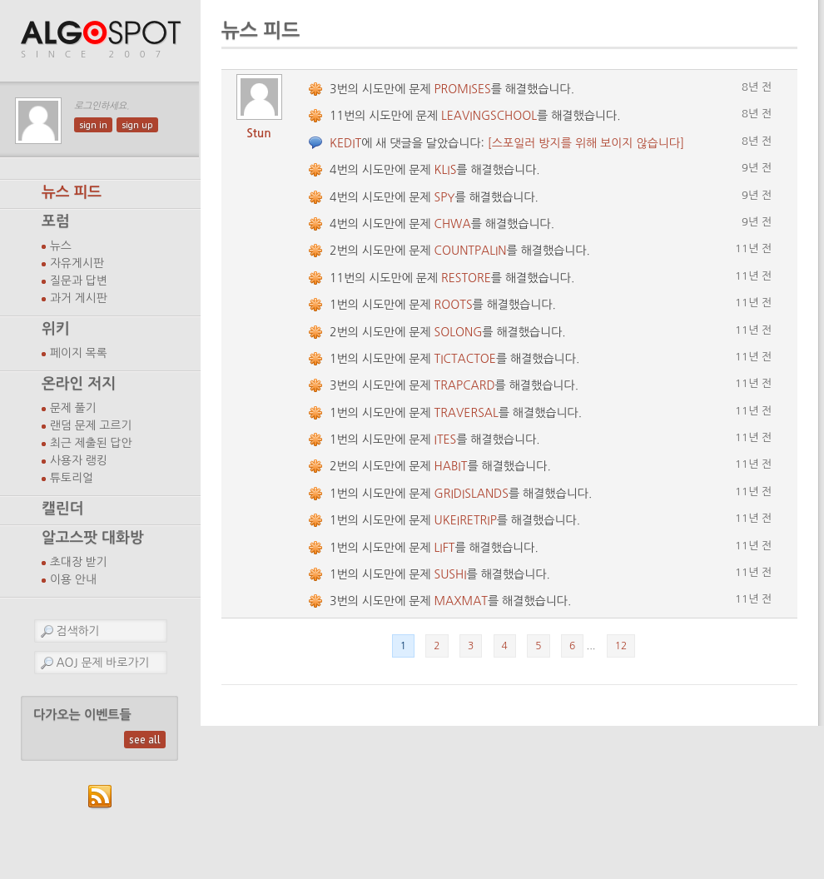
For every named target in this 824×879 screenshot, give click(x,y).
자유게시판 (77, 263)
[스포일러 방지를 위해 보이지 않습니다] (586, 143)
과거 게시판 (78, 298)
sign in (93, 125)
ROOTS (453, 304)
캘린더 (62, 508)
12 (621, 646)
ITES (445, 439)
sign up (137, 125)
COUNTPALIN (470, 250)
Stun (258, 133)
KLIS (445, 170)
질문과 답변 (78, 280)
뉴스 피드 (72, 192)
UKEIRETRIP (465, 520)
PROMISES (462, 89)
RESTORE (466, 278)
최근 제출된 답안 (91, 443)
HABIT (451, 466)
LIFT (444, 548)
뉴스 (61, 245)
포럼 (56, 221)
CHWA (452, 224)
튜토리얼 (71, 478)
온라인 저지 (79, 383)
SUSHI (450, 574)
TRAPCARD (464, 385)
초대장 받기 (78, 562)
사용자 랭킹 (78, 460)
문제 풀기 (73, 408)
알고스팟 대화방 (93, 537)
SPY (444, 197)
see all (145, 739)
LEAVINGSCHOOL (489, 116)
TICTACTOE (465, 359)
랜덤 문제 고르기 (91, 425)
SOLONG (458, 332)
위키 (56, 328)
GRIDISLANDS (471, 493)
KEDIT (345, 143)
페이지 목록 (78, 353)
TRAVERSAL (466, 413)
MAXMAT (461, 601)
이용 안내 (73, 579)
